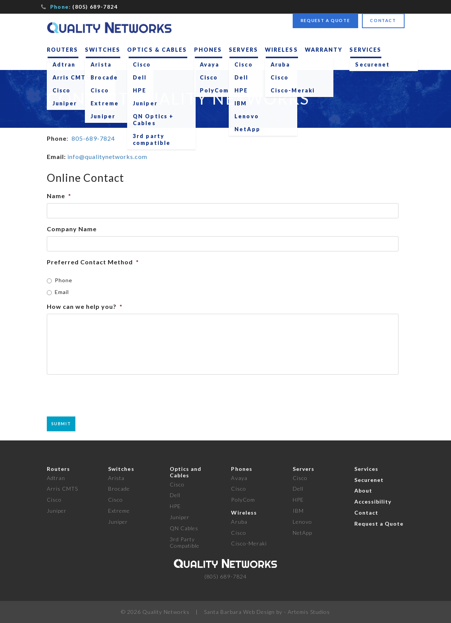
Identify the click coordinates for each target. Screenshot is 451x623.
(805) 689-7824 (95, 6)
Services (365, 49)
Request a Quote (325, 20)
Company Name (72, 228)
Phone (63, 280)
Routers (62, 49)
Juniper (57, 510)
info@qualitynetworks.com (107, 156)
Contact (383, 20)
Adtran (56, 478)
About (59, 61)
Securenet (369, 480)
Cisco (54, 499)
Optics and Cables (186, 472)
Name (59, 195)
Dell (175, 495)
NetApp (302, 532)
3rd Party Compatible (185, 542)
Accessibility (373, 501)
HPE (175, 506)
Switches (102, 49)
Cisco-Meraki (249, 543)
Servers (243, 49)
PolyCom (243, 499)
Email (62, 292)
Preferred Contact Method (93, 261)
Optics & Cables (157, 49)
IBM (298, 510)
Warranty (324, 49)
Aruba (239, 521)
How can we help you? (85, 306)
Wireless (281, 49)
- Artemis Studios (307, 612)
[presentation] (105, 395)
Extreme (119, 510)
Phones (208, 49)
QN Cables (184, 528)
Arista (116, 478)
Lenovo (302, 521)
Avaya (239, 478)
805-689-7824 (93, 138)
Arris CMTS (62, 488)
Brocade (119, 488)
